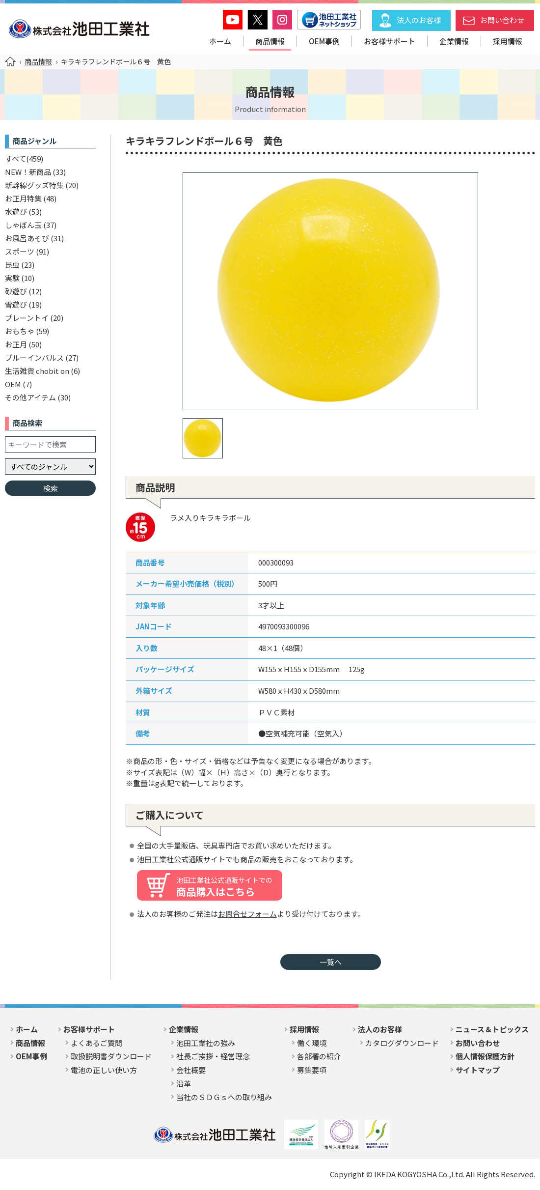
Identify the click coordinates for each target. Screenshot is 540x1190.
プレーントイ (27, 317)
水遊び (16, 211)
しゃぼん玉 (23, 225)
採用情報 (507, 41)
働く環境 (311, 1043)
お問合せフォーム (247, 913)
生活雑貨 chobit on (37, 371)
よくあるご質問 (96, 1043)
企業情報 (454, 41)
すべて (15, 158)
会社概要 (191, 1070)
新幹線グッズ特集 (34, 185)
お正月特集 (23, 198)
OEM (13, 384)
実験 (12, 278)
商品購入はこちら (224, 887)
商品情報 (270, 41)
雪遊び (16, 304)
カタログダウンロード (402, 1043)
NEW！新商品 (28, 172)
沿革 (183, 1083)
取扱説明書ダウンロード (111, 1056)
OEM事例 (324, 41)
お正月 (16, 344)
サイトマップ (478, 1070)
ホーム (220, 41)
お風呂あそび (27, 238)
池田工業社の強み (205, 1043)
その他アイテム (30, 397)
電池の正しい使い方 (104, 1070)
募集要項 (311, 1070)
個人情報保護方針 (485, 1056)
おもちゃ (19, 331)
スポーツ (19, 251)
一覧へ (331, 962)
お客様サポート (389, 41)
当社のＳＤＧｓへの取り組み (224, 1097)
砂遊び (16, 291)
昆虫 (12, 264)
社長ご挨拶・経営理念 (213, 1056)
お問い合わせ (502, 20)
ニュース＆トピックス (492, 1029)
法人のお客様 (419, 20)
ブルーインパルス (34, 357)
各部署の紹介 (319, 1056)
